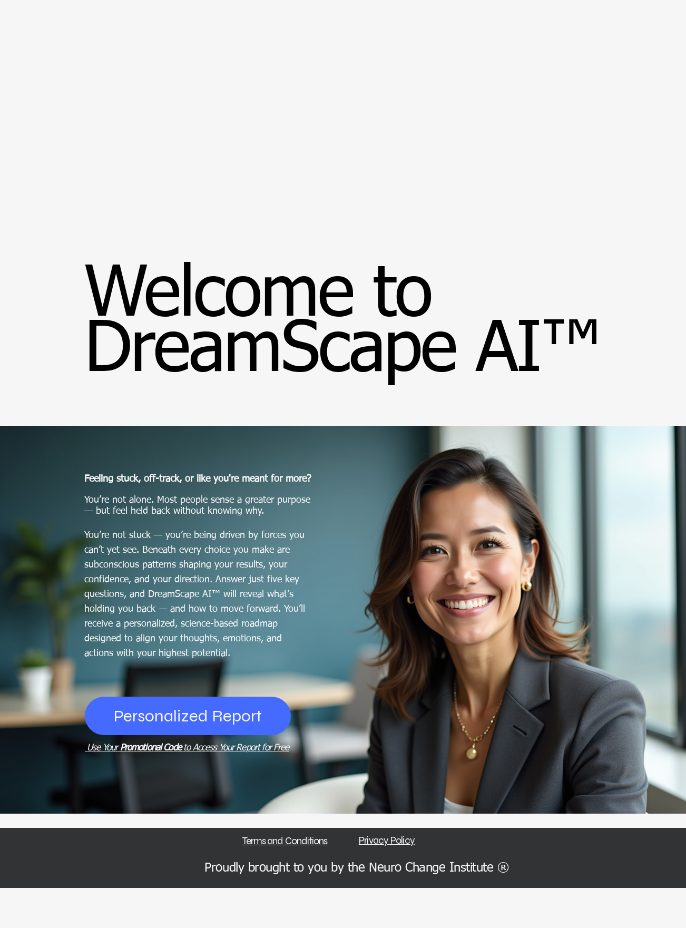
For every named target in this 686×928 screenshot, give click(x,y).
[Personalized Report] (188, 716)
